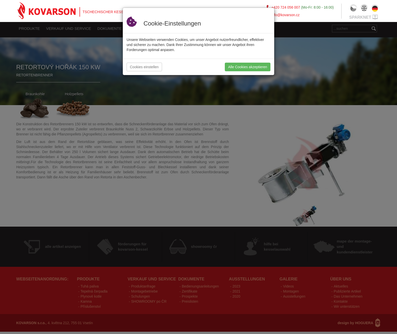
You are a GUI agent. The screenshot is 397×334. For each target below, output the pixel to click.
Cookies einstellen (144, 67)
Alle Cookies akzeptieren (247, 67)
